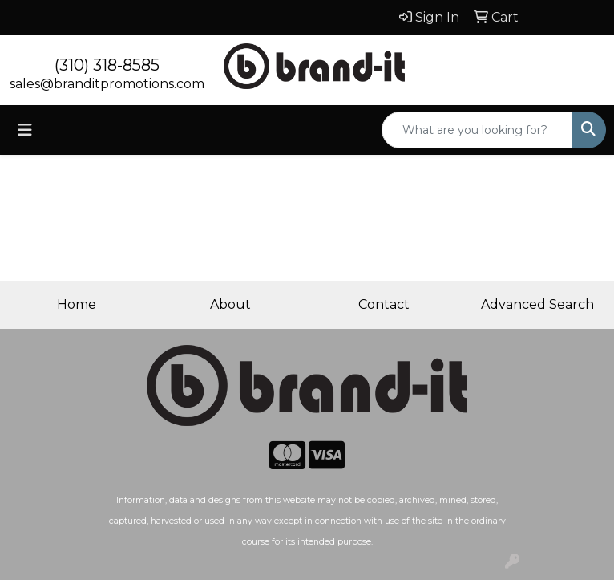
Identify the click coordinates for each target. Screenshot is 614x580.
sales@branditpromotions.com (107, 83)
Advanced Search (537, 304)
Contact (384, 304)
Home (76, 304)
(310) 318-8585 (107, 65)
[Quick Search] (477, 130)
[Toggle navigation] (25, 130)
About (230, 304)
